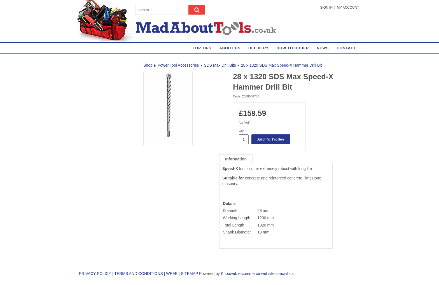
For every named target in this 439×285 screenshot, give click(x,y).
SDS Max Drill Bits (220, 65)
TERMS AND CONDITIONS (138, 273)
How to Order (293, 48)
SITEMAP (189, 273)
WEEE (172, 273)
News (323, 48)
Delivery (258, 48)
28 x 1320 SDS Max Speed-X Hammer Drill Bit (281, 65)
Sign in (326, 8)
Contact (346, 48)
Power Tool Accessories (178, 65)
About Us (229, 48)
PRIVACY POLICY (95, 273)
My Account (348, 8)
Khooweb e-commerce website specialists (257, 273)
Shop (148, 65)
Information (236, 159)
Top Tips (202, 48)
